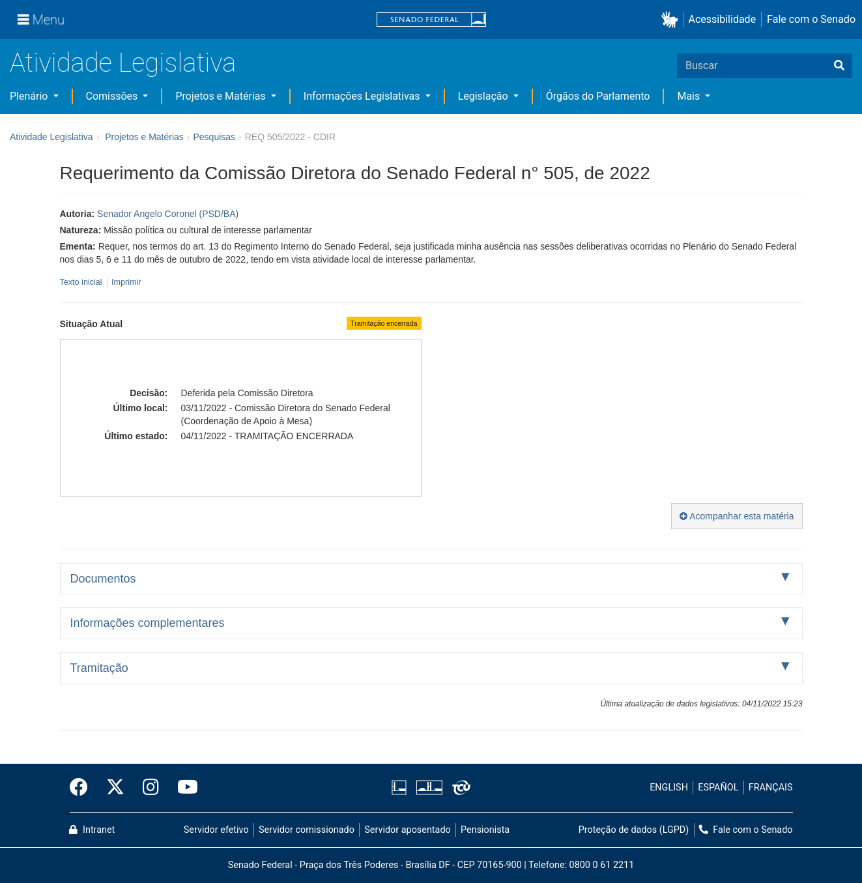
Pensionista (485, 829)
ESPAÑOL (718, 787)
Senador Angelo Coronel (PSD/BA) (167, 214)
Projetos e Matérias (221, 96)
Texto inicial (82, 282)
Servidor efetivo (216, 829)
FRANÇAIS (771, 787)
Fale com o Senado (811, 19)
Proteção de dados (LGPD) (634, 829)
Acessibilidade (722, 19)
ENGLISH (669, 787)
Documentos (103, 578)
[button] (672, 20)
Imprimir (126, 282)
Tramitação (99, 667)
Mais (689, 96)
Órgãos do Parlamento (598, 96)
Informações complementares (147, 623)
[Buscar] (839, 66)
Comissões (113, 96)
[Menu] (41, 19)
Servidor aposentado (407, 829)
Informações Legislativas (363, 96)
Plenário (30, 96)
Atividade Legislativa (123, 63)
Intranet (92, 829)
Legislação (484, 96)
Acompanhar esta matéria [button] (737, 516)
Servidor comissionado (306, 829)
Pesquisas (214, 137)
